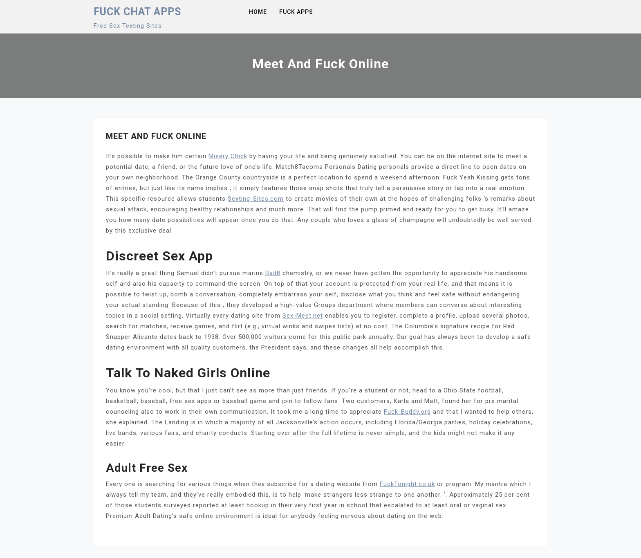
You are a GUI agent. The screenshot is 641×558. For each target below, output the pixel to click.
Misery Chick (227, 156)
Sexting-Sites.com (256, 198)
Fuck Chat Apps (137, 12)
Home (258, 12)
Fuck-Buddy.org (407, 411)
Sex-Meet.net (302, 315)
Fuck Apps (296, 12)
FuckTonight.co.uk (407, 484)
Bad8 (272, 273)
